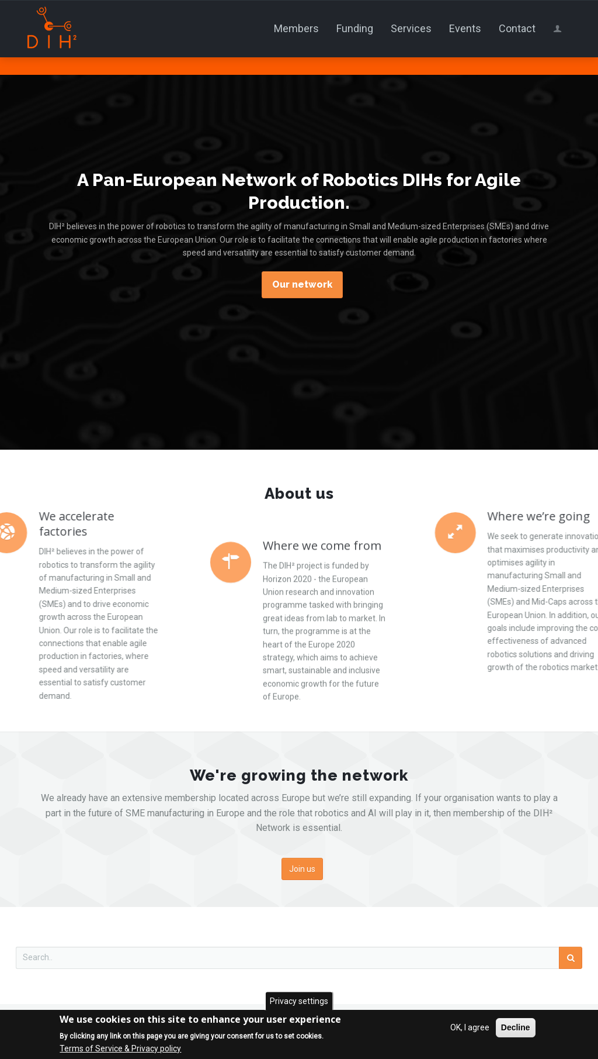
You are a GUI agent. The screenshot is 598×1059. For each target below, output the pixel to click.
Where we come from (322, 631)
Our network (302, 284)
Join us (302, 869)
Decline (515, 1028)
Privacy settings (299, 1001)
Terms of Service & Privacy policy (120, 1049)
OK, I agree (469, 1028)
